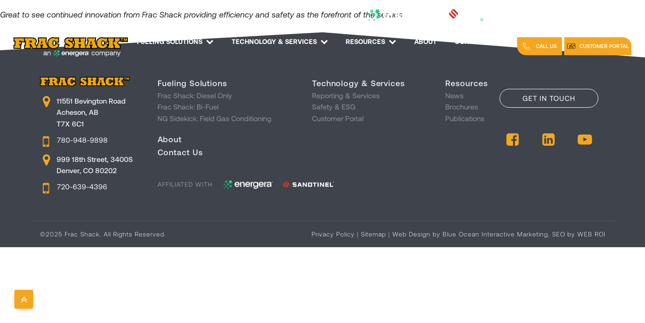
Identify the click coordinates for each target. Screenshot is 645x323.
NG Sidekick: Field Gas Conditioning (215, 118)
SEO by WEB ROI (579, 234)
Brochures (461, 106)
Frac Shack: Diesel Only (195, 95)
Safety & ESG (333, 106)
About (425, 41)
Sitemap (373, 234)
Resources (371, 41)
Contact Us (481, 41)
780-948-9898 (82, 139)
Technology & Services (280, 41)
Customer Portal (338, 118)
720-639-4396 (82, 186)
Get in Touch (548, 98)
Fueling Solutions (175, 41)
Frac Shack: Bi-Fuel (188, 106)
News (454, 95)
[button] (539, 46)
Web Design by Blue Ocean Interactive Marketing (470, 234)
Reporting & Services (346, 95)
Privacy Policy (333, 234)
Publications (464, 118)
